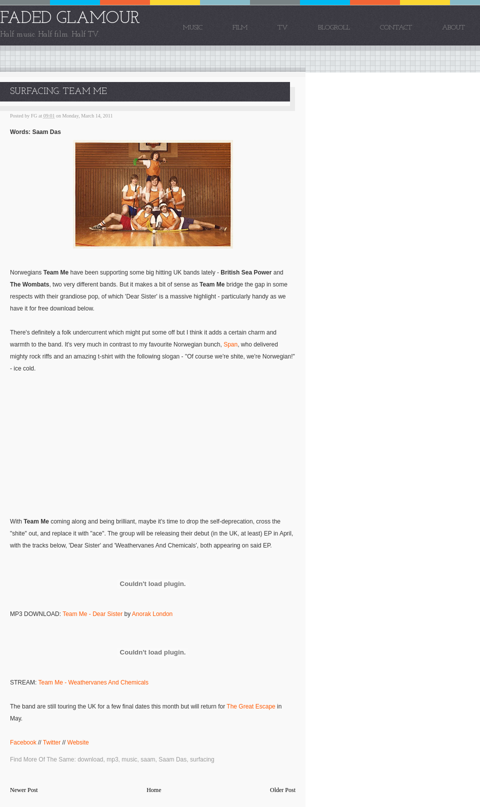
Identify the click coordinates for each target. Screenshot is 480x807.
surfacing (202, 759)
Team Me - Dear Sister (92, 614)
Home (153, 790)
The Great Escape (250, 706)
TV (283, 28)
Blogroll (334, 28)
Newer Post (24, 790)
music (129, 759)
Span (231, 344)
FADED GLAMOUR (70, 19)
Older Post (283, 790)
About (453, 28)
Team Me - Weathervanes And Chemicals (93, 682)
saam (147, 759)
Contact (396, 28)
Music (192, 28)
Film (240, 28)
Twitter (51, 742)
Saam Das (172, 759)
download (90, 759)
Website (78, 742)
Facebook (23, 742)
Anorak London (152, 614)
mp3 (112, 759)
